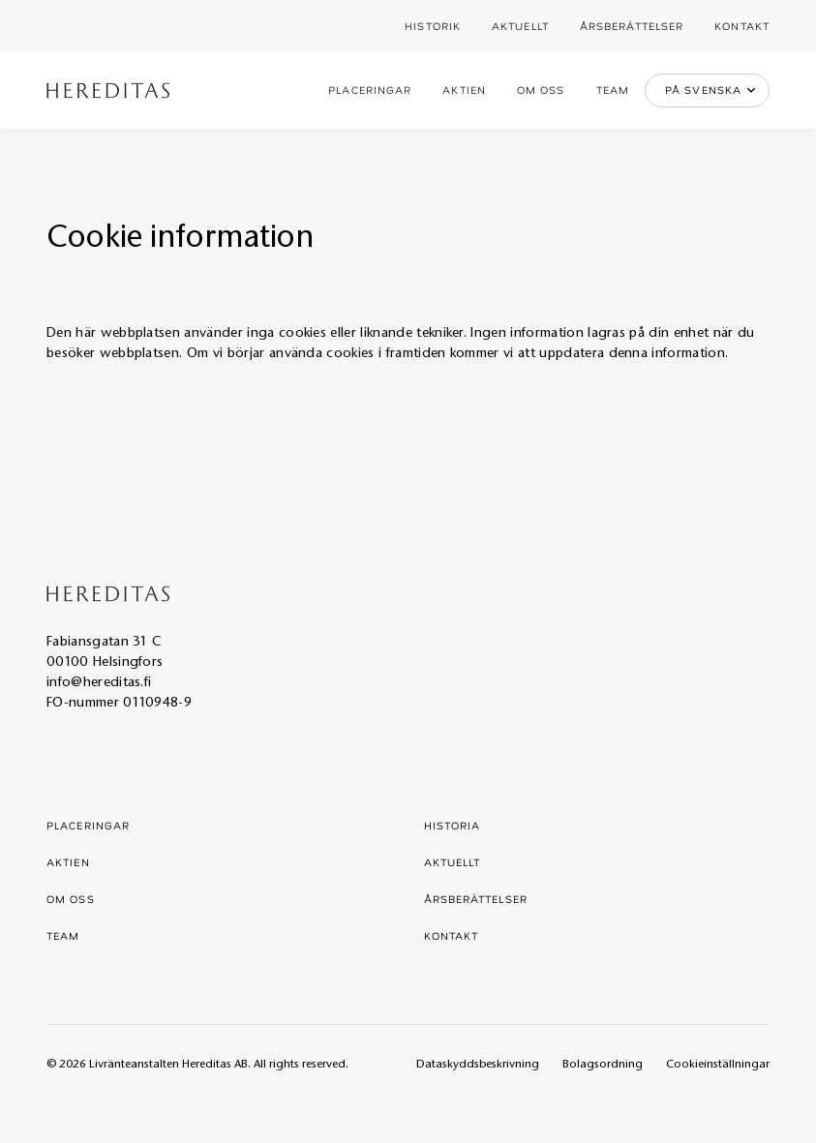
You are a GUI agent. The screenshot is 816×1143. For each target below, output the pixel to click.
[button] (707, 90)
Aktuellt (520, 25)
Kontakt (742, 25)
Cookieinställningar (718, 1064)
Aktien (464, 89)
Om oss (541, 89)
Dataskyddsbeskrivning (477, 1064)
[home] (107, 90)
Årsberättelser (631, 25)
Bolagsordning (602, 1064)
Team (612, 89)
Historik (433, 25)
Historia (452, 825)
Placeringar (369, 89)
